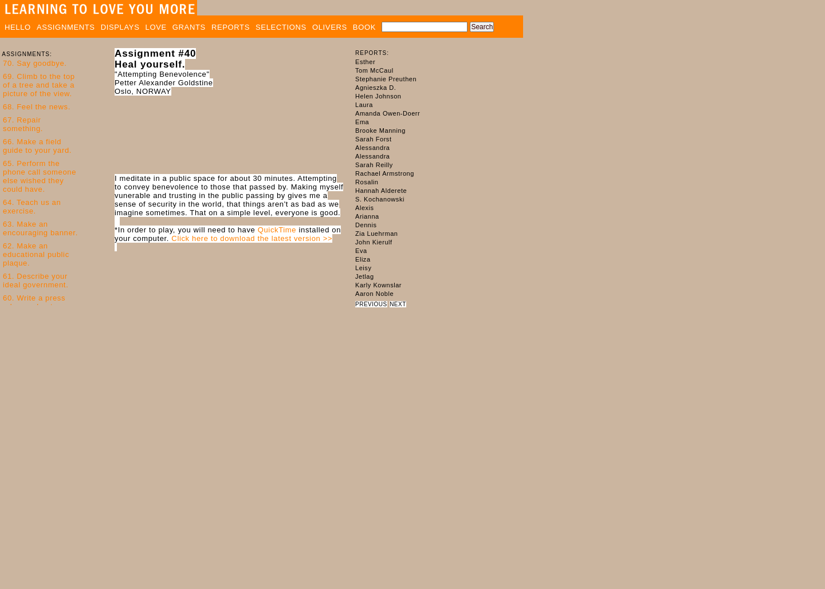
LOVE (156, 27)
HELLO (18, 27)
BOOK (364, 27)
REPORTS (230, 27)
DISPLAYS (120, 27)
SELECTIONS (281, 27)
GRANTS (189, 27)
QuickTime (277, 230)
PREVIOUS (371, 304)
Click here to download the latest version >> (251, 238)
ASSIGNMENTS (66, 27)
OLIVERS (329, 27)
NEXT (398, 304)
